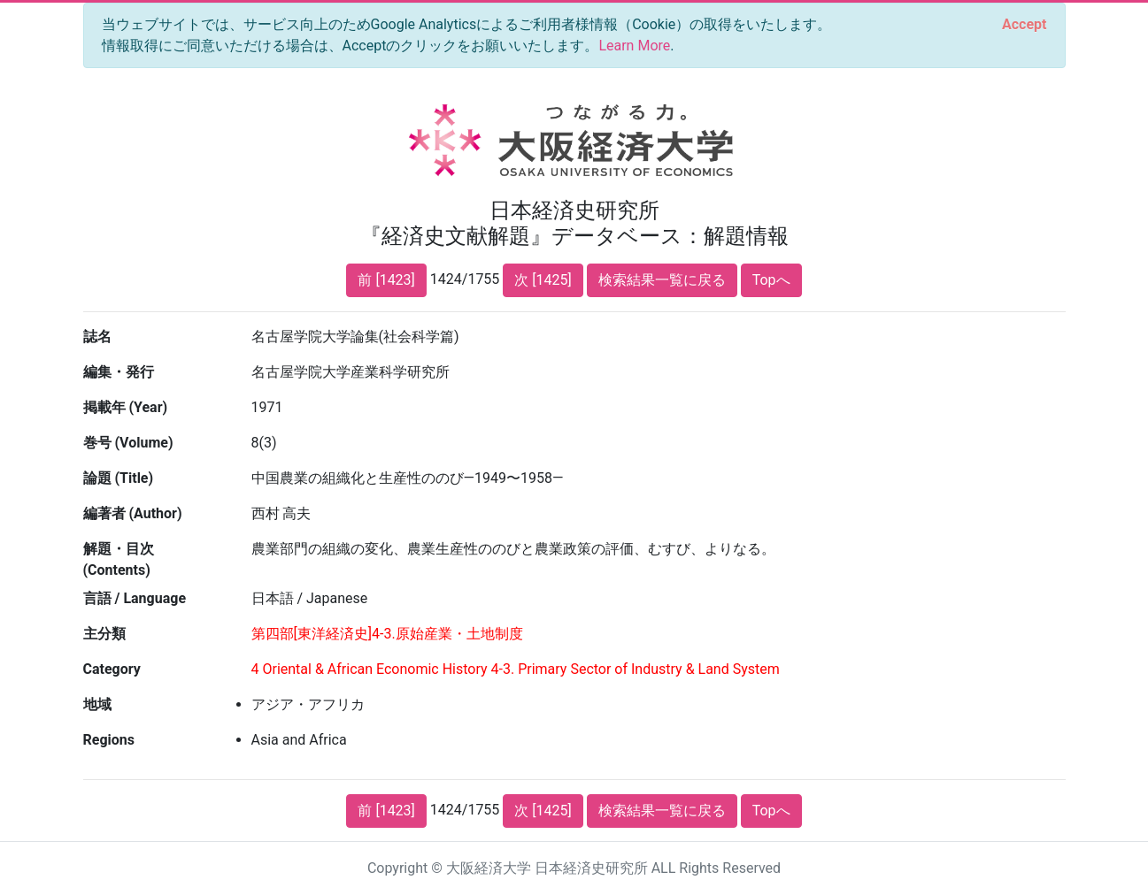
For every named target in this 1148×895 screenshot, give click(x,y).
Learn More (634, 45)
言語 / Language (135, 598)
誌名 (97, 336)
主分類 (104, 633)
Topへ (771, 280)
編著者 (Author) (132, 513)
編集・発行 (118, 371)
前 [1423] (386, 280)
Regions (109, 739)
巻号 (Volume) (128, 442)
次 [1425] (542, 280)
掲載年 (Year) (125, 407)
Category (112, 669)
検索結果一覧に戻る (662, 280)
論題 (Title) (118, 478)
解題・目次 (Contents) (118, 559)
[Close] (1024, 25)
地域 (97, 704)
